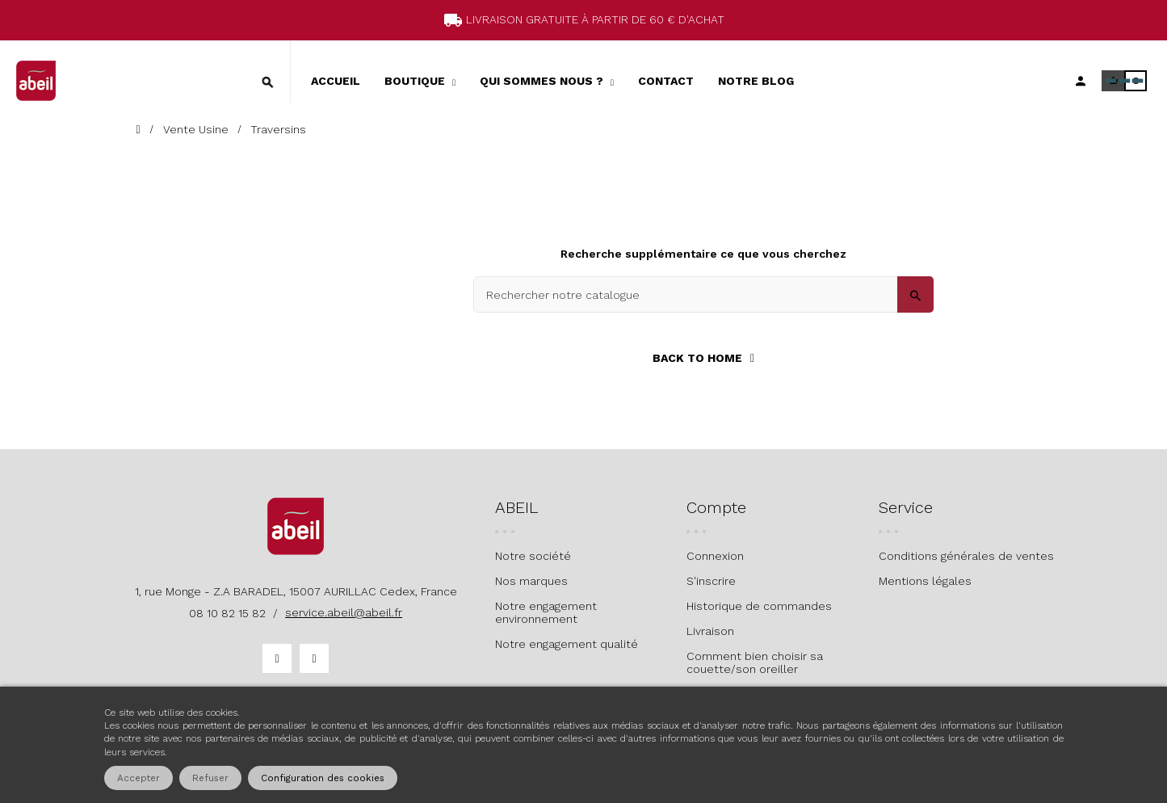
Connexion (715, 555)
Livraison (710, 630)
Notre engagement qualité (566, 643)
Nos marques (531, 580)
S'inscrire (711, 580)
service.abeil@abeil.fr (343, 612)
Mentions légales (925, 580)
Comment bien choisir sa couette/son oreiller (754, 662)
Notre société (533, 555)
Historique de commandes (759, 605)
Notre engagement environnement (546, 612)
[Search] (703, 294)
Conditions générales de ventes (966, 555)
